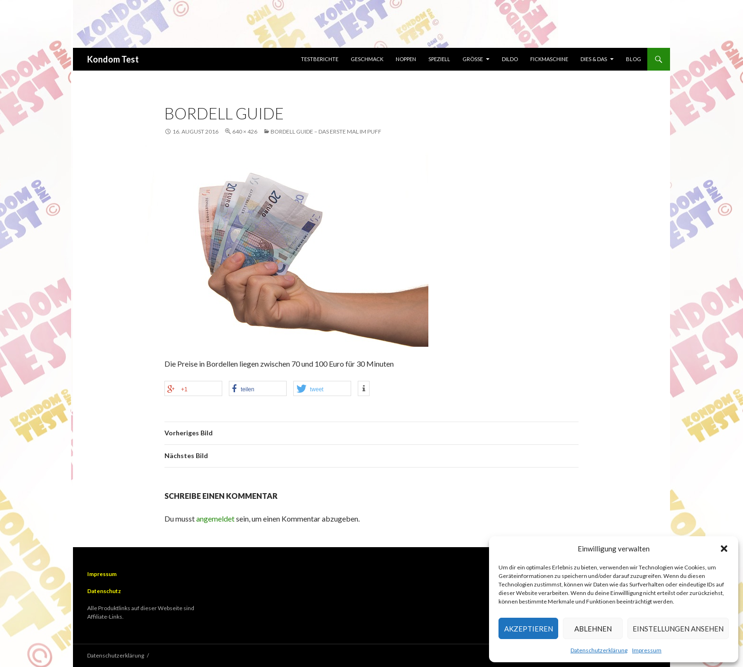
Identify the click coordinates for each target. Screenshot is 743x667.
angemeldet (215, 518)
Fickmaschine (549, 59)
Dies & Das (593, 59)
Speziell (439, 59)
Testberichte (319, 59)
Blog (633, 59)
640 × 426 (244, 131)
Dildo (510, 59)
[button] (724, 548)
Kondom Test (113, 59)
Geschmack (367, 59)
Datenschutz (104, 591)
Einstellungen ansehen (678, 628)
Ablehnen (593, 628)
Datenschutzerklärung (599, 650)
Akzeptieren (528, 628)
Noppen (406, 59)
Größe (472, 59)
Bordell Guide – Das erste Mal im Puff (326, 131)
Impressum (646, 650)
